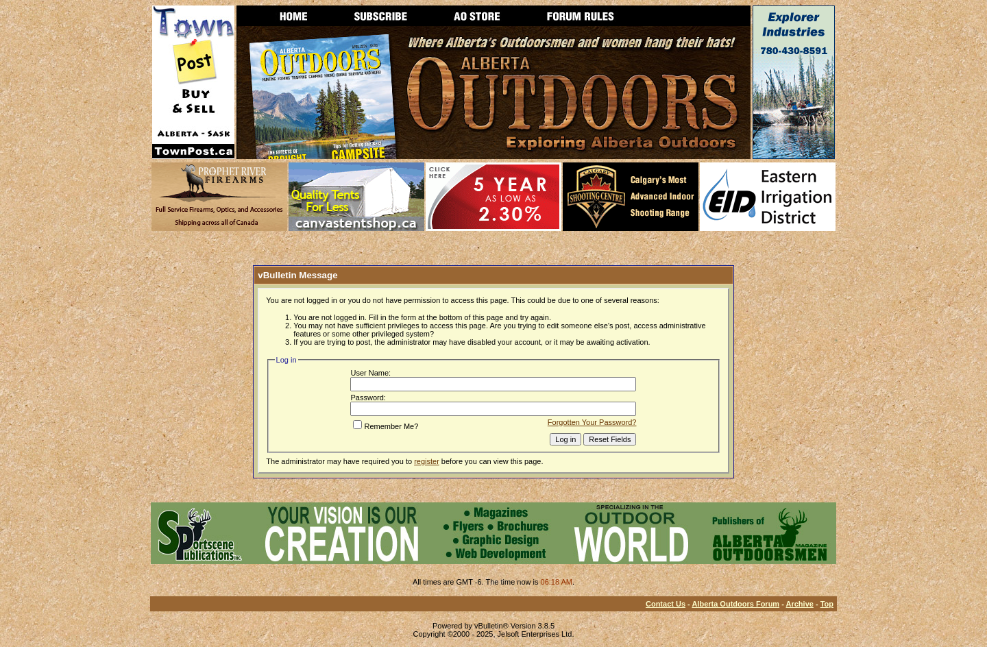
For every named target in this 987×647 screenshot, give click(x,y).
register (426, 461)
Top (826, 604)
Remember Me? (385, 426)
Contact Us (665, 604)
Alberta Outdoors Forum (735, 604)
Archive (800, 604)
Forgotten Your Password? (592, 422)
